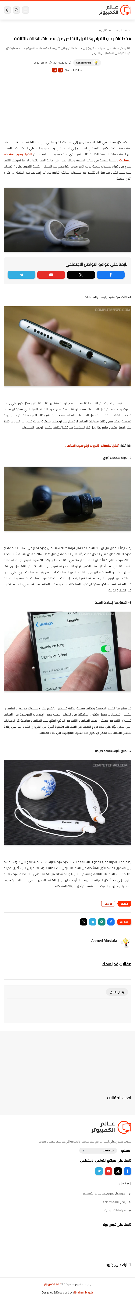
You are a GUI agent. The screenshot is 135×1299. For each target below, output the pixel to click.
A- (54, 70)
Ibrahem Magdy (83, 1292)
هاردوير (103, 30)
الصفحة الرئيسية (122, 30)
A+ (60, 70)
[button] (111, 921)
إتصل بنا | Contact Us (116, 1202)
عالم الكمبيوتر (52, 1284)
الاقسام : (126, 1150)
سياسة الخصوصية (118, 1210)
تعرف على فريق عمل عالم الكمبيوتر (107, 1193)
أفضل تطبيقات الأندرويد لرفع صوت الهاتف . (92, 445)
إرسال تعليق (117, 992)
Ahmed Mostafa (83, 63)
